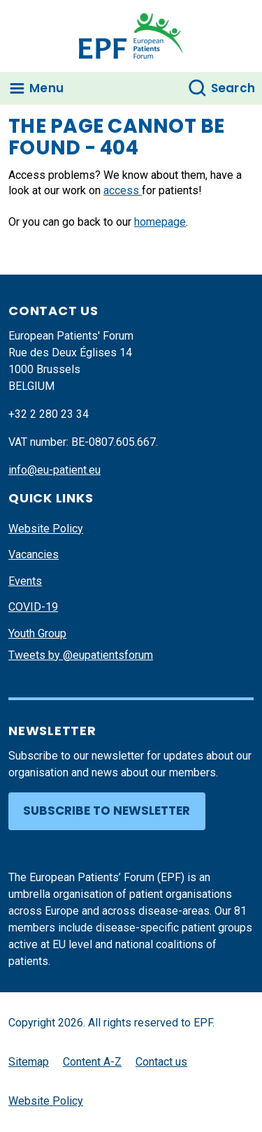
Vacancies (33, 554)
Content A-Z (92, 1061)
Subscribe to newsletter (106, 810)
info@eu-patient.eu (54, 470)
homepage (160, 221)
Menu (46, 88)
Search (233, 88)
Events (25, 581)
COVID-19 (33, 607)
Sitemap (28, 1061)
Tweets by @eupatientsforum (80, 655)
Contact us (161, 1061)
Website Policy (45, 528)
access (122, 190)
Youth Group (37, 633)
